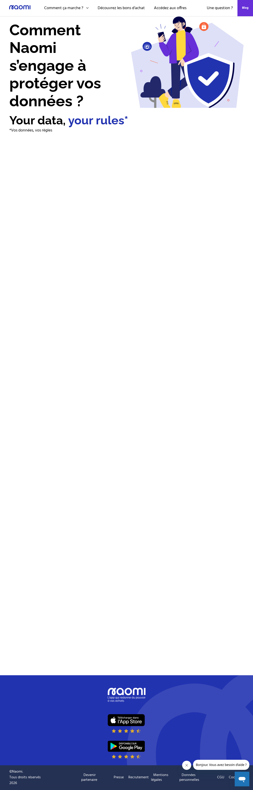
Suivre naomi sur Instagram (52, 777)
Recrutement (138, 777)
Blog (245, 8)
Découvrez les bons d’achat (121, 8)
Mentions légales (159, 777)
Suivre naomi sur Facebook (64, 777)
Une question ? (220, 8)
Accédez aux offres (170, 8)
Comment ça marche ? (66, 8)
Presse (119, 777)
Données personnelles (189, 777)
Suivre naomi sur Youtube (75, 777)
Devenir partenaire (89, 777)
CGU (220, 777)
